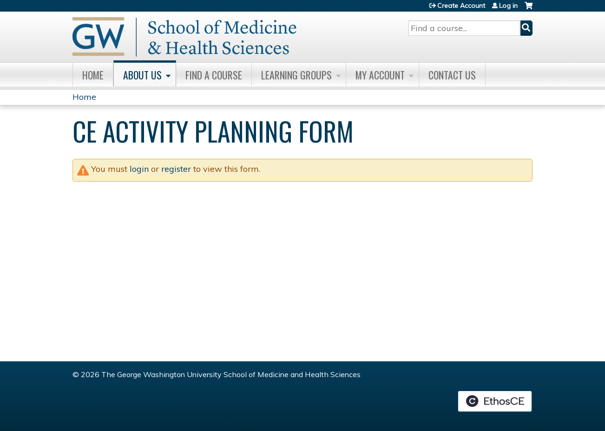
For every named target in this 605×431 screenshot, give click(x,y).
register (176, 168)
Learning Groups (296, 74)
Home (93, 74)
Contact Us (452, 74)
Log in (508, 5)
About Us (142, 74)
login (139, 168)
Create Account (461, 5)
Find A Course (213, 74)
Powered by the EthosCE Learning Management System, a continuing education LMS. (495, 401)
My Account (380, 74)
